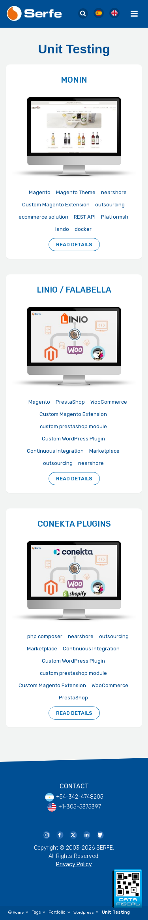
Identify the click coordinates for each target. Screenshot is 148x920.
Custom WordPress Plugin (73, 439)
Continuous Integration (55, 451)
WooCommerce (108, 402)
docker (83, 229)
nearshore (114, 192)
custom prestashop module (73, 426)
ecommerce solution (43, 217)
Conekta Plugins (74, 524)
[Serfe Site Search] (83, 14)
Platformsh (114, 217)
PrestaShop (70, 402)
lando (62, 229)
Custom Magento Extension (56, 205)
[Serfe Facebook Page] (59, 834)
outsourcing (110, 205)
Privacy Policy (74, 864)
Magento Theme (76, 192)
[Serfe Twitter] (73, 834)
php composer (44, 636)
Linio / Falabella (74, 290)
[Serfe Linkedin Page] (86, 834)
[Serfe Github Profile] (100, 834)
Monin (74, 80)
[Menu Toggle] (134, 14)
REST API (85, 217)
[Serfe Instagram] (46, 834)
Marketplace (104, 451)
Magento (40, 192)
